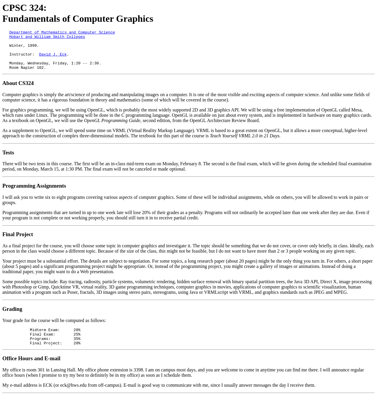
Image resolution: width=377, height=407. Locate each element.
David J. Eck (53, 59)
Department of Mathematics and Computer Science (62, 33)
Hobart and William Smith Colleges (47, 38)
